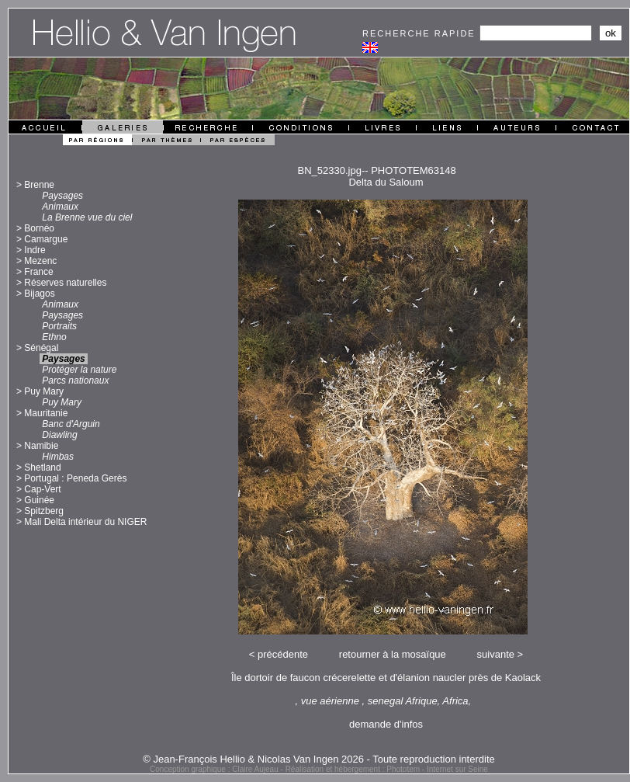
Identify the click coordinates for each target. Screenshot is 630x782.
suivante (495, 654)
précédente (283, 654)
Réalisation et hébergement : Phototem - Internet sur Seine (387, 769)
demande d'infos (386, 724)
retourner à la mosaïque (392, 654)
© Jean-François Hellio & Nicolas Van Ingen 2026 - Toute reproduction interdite (319, 759)
